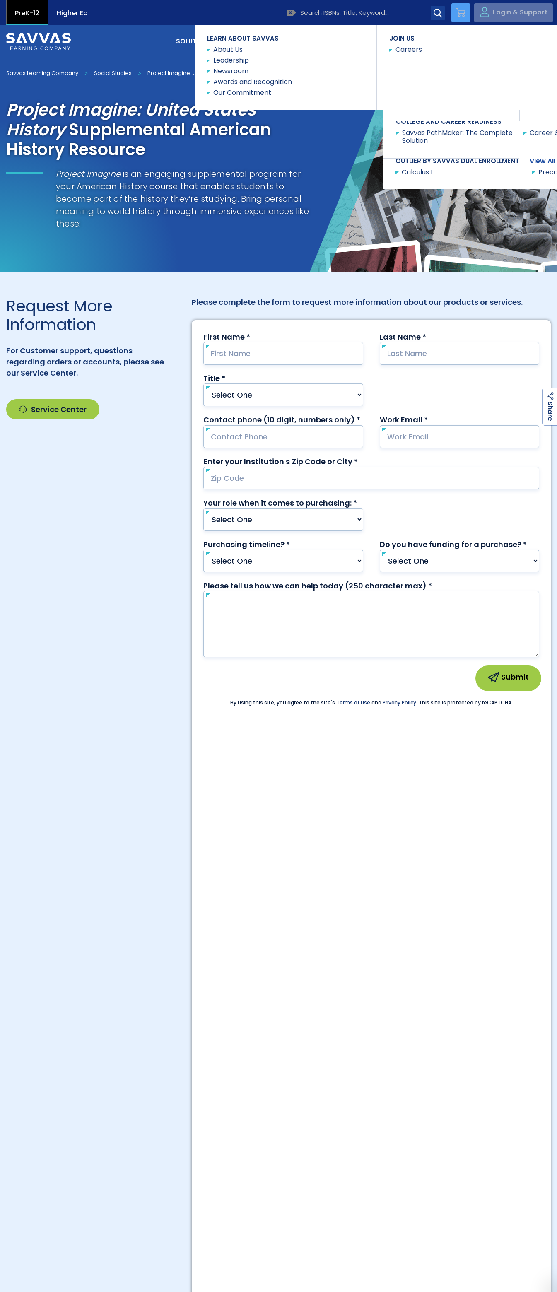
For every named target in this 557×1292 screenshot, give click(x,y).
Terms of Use (355, 1257)
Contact (515, 40)
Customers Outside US (224, 1130)
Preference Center (278, 1114)
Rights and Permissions (277, 1257)
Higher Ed (72, 13)
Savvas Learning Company (42, 73)
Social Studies (113, 73)
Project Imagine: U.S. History (184, 73)
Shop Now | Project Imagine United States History (134, 1209)
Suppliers (387, 1114)
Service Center (53, 409)
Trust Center (496, 1114)
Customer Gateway (61, 1114)
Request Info (254, 73)
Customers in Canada (333, 1130)
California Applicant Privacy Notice (121, 1257)
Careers (169, 1114)
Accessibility (26, 1257)
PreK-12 (27, 13)
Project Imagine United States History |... (270, 1209)
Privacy (208, 1257)
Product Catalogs (115, 1130)
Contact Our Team (278, 997)
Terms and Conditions (430, 1257)
